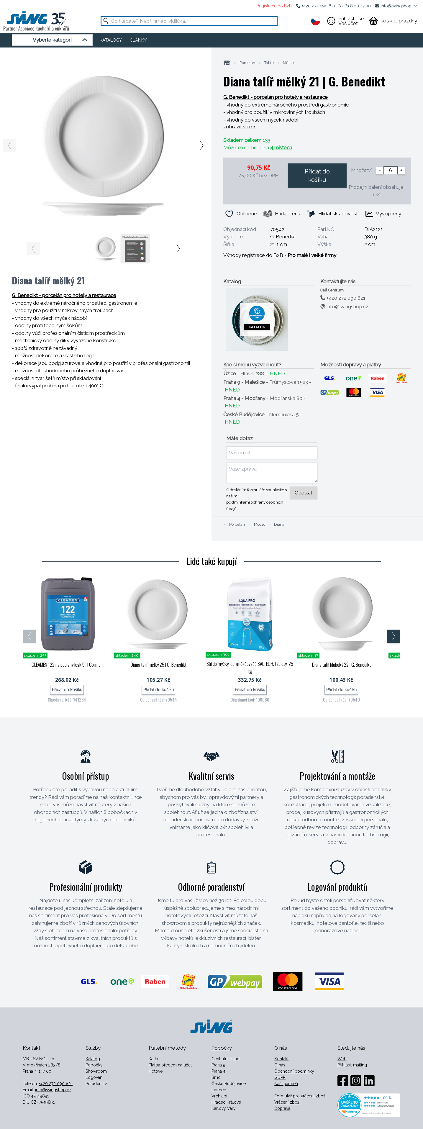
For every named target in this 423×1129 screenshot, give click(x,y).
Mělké (288, 63)
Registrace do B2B (274, 6)
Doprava (282, 1108)
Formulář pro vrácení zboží (300, 1096)
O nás (279, 1065)
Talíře (269, 63)
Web (342, 1058)
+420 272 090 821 (318, 6)
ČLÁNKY (138, 40)
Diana (279, 524)
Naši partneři (286, 1083)
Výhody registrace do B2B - (279, 255)
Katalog (93, 1058)
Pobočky (94, 1065)
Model (259, 524)
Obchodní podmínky (294, 1071)
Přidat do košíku (317, 175)
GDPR (280, 1077)
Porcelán (247, 63)
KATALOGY (111, 40)
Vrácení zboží (287, 1102)
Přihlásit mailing (352, 1065)
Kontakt (281, 1058)
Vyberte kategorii (61, 40)
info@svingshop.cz (399, 6)
